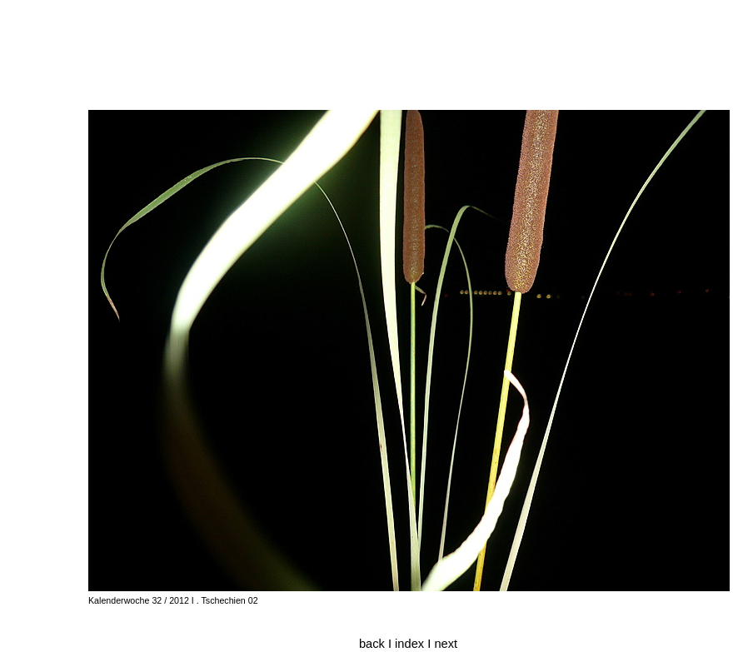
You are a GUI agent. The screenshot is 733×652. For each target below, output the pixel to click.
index (411, 643)
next (445, 643)
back (372, 643)
